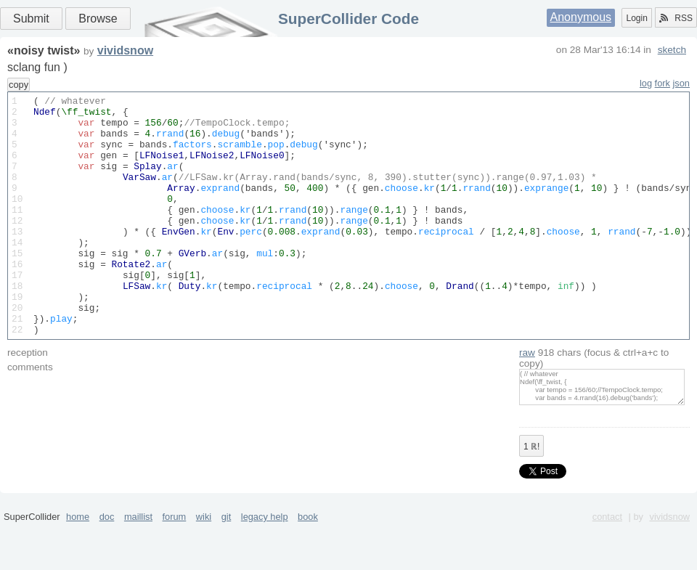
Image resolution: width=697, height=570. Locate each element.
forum (175, 564)
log (646, 83)
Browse (97, 18)
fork (662, 83)
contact (607, 564)
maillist (138, 564)
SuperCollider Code (348, 18)
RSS (676, 18)
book (308, 564)
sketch (672, 49)
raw (527, 400)
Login (636, 18)
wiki (203, 564)
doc (107, 564)
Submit (31, 18)
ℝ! (531, 494)
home (77, 564)
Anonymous (581, 17)
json (681, 83)
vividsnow (125, 50)
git (226, 564)
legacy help (264, 564)
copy (18, 84)
